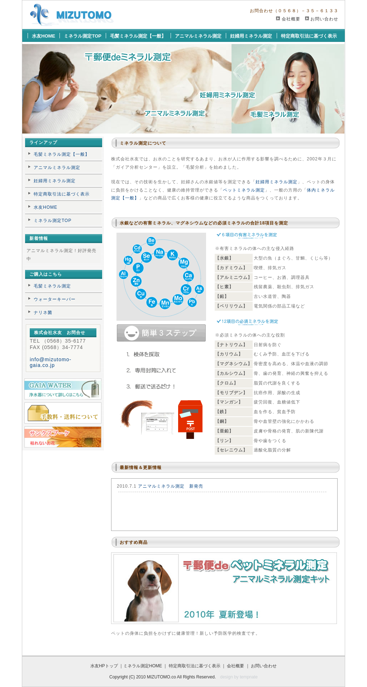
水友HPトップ (104, 665)
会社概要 (291, 18)
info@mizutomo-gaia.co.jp (50, 362)
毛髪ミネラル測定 (52, 286)
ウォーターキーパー (55, 299)
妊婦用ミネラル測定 (251, 36)
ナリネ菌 (43, 312)
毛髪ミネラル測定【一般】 (138, 36)
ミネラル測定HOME (142, 665)
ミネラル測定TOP (82, 36)
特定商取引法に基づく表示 (309, 36)
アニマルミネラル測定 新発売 (170, 486)
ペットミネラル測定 (244, 190)
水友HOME (43, 36)
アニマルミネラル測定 (198, 36)
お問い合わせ (324, 18)
